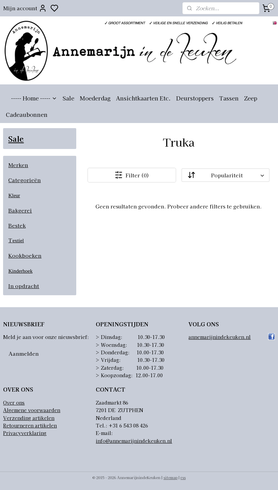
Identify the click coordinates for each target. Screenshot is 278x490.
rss (183, 477)
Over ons (14, 402)
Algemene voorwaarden (31, 410)
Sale (68, 98)
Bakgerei (20, 210)
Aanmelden (24, 353)
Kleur (14, 195)
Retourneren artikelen (30, 425)
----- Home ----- (34, 98)
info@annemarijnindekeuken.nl (134, 440)
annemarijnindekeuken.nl (219, 337)
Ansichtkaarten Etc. (143, 98)
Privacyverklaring (25, 433)
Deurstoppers (195, 98)
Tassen (229, 98)
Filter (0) (132, 175)
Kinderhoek (20, 271)
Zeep (250, 98)
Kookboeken (24, 255)
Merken (18, 164)
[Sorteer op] (225, 175)
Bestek (17, 225)
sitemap (170, 477)
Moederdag (95, 98)
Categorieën (24, 179)
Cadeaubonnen (27, 114)
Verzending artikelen (28, 417)
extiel (18, 240)
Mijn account (25, 8)
